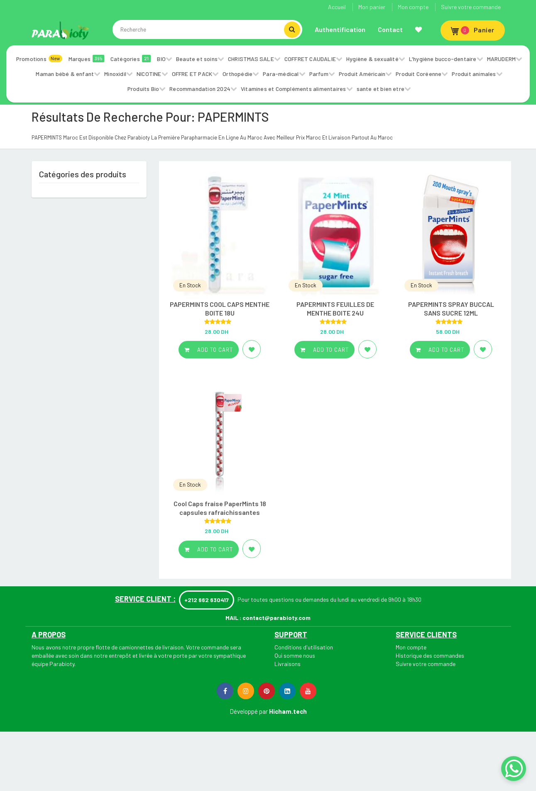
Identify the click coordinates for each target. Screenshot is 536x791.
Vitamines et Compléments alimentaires (293, 88)
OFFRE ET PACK (192, 73)
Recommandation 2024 (199, 88)
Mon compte (413, 6)
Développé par (249, 711)
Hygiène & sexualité (372, 58)
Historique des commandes (430, 655)
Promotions (39, 58)
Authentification (340, 29)
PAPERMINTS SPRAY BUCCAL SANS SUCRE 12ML (451, 308)
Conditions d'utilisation (303, 647)
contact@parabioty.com (276, 617)
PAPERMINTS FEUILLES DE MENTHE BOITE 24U (335, 308)
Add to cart (208, 349)
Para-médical (281, 73)
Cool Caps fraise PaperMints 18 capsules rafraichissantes (220, 508)
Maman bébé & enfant (65, 73)
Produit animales (474, 73)
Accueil (337, 6)
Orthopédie (237, 73)
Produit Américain (362, 73)
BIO (161, 58)
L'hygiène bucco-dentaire (443, 58)
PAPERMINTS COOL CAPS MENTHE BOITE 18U (219, 308)
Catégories (130, 58)
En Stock (190, 285)
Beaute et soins (197, 58)
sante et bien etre (381, 88)
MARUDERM (501, 58)
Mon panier (371, 6)
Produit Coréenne (418, 73)
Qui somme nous (294, 655)
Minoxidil (115, 73)
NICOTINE (149, 73)
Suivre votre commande (471, 6)
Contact (390, 29)
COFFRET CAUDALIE (310, 58)
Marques (86, 58)
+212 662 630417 (206, 599)
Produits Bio (143, 88)
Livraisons (287, 663)
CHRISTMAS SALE (251, 58)
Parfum (318, 73)
